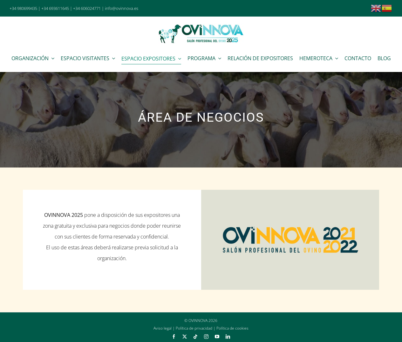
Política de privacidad (194, 328)
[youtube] (217, 336)
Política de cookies (232, 328)
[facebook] (174, 336)
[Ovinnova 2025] (201, 25)
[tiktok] (195, 336)
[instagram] (206, 336)
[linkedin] (228, 336)
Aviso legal (162, 328)
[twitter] (184, 336)
